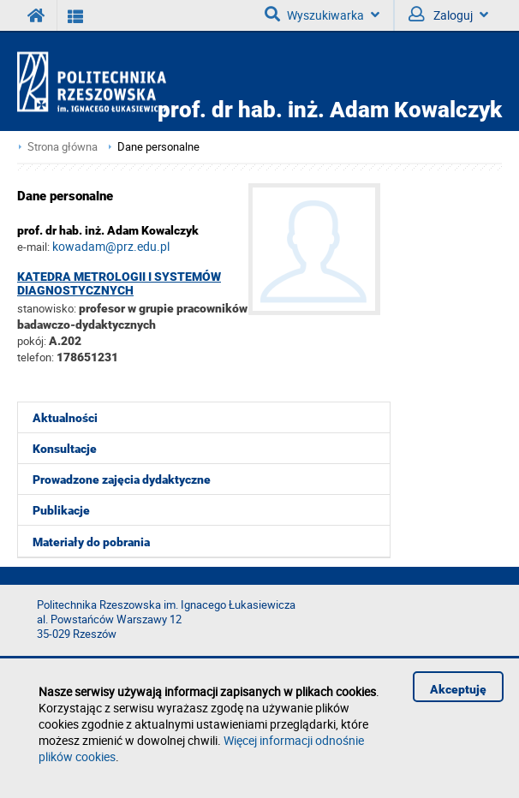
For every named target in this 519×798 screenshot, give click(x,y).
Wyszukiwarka (322, 14)
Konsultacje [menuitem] (65, 449)
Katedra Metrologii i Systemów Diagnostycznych (119, 283)
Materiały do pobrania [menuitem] (91, 542)
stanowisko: (46, 308)
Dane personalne (158, 147)
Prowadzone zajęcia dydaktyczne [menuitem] (122, 479)
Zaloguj (448, 14)
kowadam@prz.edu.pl (111, 246)
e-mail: (33, 246)
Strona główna (62, 147)
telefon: (35, 357)
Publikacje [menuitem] (61, 510)
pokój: (33, 340)
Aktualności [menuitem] (65, 418)
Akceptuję (458, 689)
